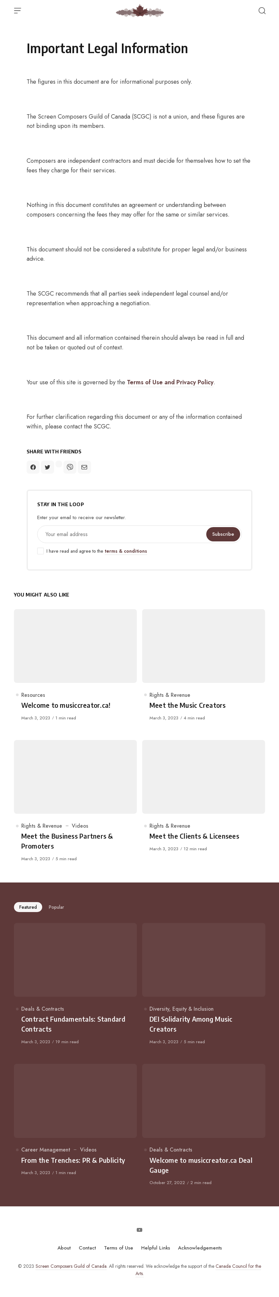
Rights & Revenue (169, 695)
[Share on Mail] (84, 467)
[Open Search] (262, 10)
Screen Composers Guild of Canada (71, 1266)
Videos (80, 826)
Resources (33, 695)
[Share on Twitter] (47, 467)
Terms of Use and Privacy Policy (170, 382)
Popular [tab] (56, 907)
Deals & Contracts (42, 1009)
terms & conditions (126, 551)
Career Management (45, 1150)
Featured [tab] (28, 907)
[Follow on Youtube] (139, 1230)
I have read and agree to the (92, 551)
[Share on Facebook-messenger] (58, 464)
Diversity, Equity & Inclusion (181, 1009)
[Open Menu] (17, 10)
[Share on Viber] (69, 467)
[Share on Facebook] (33, 467)
